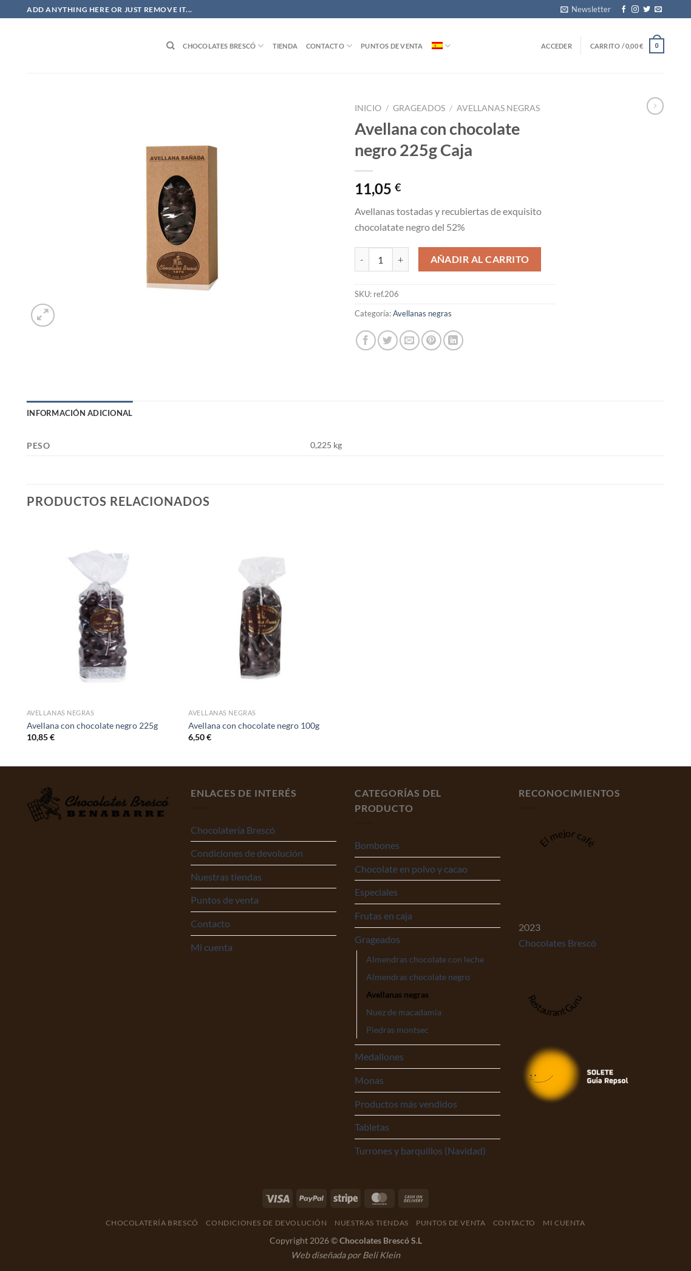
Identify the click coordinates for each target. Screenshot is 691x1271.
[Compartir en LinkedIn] (453, 340)
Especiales (376, 892)
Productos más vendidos (406, 1103)
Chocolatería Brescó (233, 830)
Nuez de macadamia (403, 1012)
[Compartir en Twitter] (388, 340)
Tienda (285, 46)
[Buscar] (170, 45)
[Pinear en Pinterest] (431, 340)
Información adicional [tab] (79, 413)
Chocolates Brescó (223, 46)
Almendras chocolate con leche (425, 959)
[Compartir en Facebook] (366, 340)
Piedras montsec (397, 1029)
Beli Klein (381, 1255)
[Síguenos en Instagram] (635, 9)
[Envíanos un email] (658, 9)
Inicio (368, 108)
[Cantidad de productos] (381, 259)
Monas (369, 1080)
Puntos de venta (392, 46)
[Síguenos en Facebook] (623, 9)
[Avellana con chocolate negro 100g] (263, 613)
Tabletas (372, 1127)
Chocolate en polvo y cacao (411, 868)
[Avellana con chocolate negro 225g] (102, 613)
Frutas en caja (383, 915)
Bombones (377, 845)
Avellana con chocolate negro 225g (92, 725)
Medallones (379, 1056)
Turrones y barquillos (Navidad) (420, 1150)
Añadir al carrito (480, 259)
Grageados (419, 108)
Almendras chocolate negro (418, 977)
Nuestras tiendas (226, 876)
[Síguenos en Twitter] (646, 9)
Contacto (329, 46)
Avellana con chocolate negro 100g (253, 725)
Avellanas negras (498, 108)
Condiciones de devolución (247, 853)
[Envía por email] (410, 340)
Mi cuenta (212, 947)
